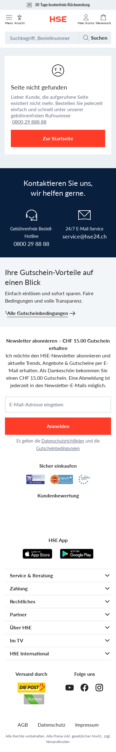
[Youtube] (70, 688)
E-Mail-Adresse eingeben (36, 404)
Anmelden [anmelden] (58, 426)
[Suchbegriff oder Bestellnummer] (41, 38)
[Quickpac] (34, 699)
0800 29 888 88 (29, 122)
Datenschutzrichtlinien (62, 441)
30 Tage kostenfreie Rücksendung (58, 5)
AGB (23, 725)
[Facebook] (84, 688)
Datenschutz (51, 725)
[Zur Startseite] (58, 19)
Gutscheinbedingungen (58, 448)
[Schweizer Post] (31, 688)
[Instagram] (99, 688)
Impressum (87, 725)
